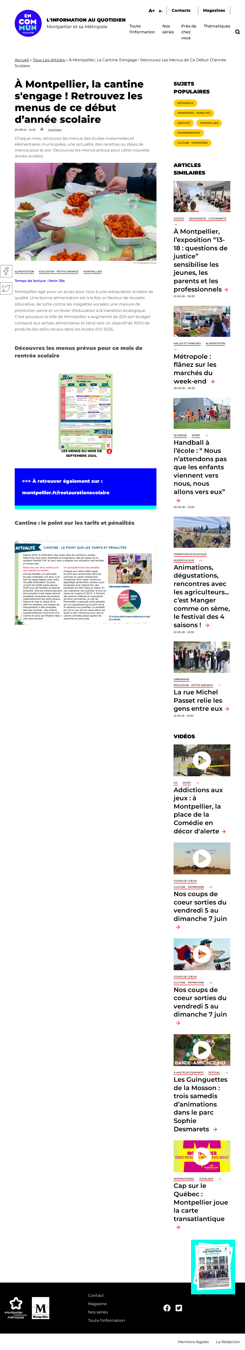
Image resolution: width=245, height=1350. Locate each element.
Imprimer (55, 129)
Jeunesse (180, 435)
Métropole (185, 103)
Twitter (6, 288)
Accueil (22, 60)
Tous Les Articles (49, 60)
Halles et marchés (187, 343)
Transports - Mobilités (193, 113)
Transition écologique (190, 554)
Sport (196, 435)
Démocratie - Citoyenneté (207, 218)
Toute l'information (106, 1320)
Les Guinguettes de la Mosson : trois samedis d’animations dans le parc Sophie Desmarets (200, 1104)
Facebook (6, 271)
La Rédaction (228, 1341)
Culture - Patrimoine (192, 142)
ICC (176, 782)
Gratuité (183, 123)
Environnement (188, 132)
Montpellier (92, 271)
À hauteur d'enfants (189, 1072)
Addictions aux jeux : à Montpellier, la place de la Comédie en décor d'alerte (198, 810)
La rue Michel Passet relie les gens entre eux (198, 700)
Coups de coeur (185, 880)
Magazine (97, 1303)
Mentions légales (193, 1341)
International (184, 1178)
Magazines (214, 10)
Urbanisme (181, 679)
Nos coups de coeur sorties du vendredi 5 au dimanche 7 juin (200, 906)
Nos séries (98, 1312)
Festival (214, 1072)
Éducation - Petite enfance (58, 271)
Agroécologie (184, 560)
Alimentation (24, 271)
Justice (179, 218)
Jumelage (206, 1178)
